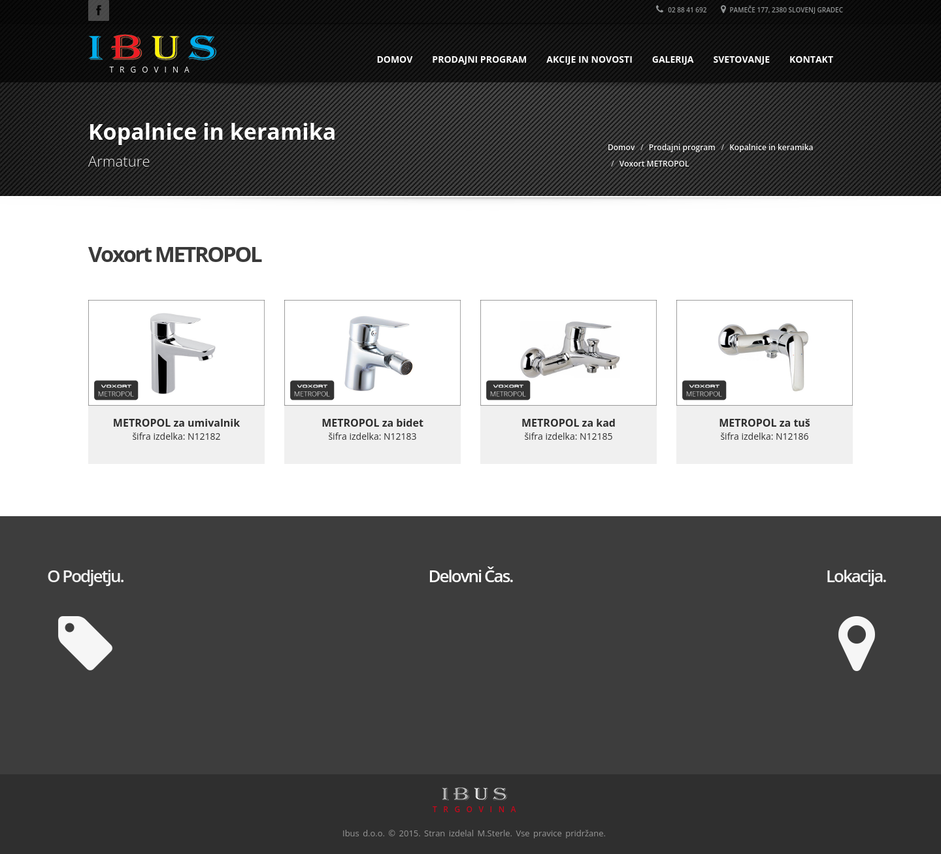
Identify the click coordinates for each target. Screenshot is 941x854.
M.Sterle (494, 833)
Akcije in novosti (589, 59)
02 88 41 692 (681, 9)
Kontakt (811, 59)
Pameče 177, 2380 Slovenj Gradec (782, 9)
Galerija (673, 59)
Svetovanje (741, 59)
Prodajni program (479, 59)
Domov (394, 59)
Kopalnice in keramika (771, 147)
